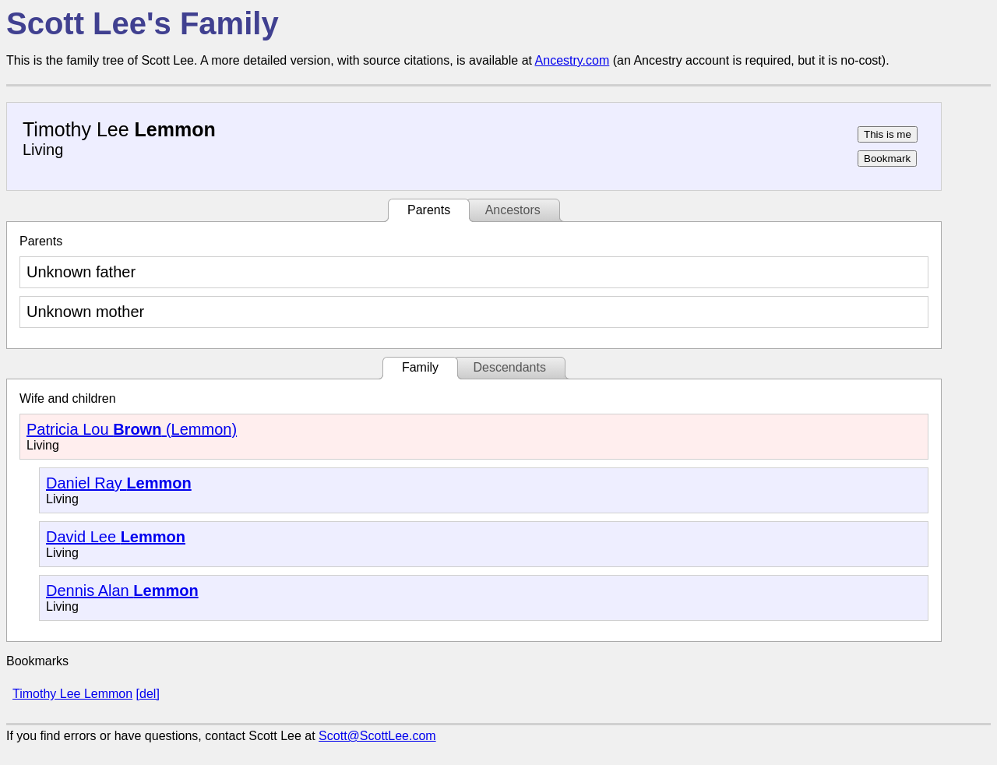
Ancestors (513, 210)
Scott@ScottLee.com (377, 735)
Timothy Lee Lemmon (72, 693)
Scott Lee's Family (142, 23)
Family (420, 367)
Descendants (509, 367)
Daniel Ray (119, 483)
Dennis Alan (122, 590)
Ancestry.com (572, 60)
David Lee (115, 536)
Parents (428, 210)
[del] (148, 693)
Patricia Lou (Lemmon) (131, 429)
